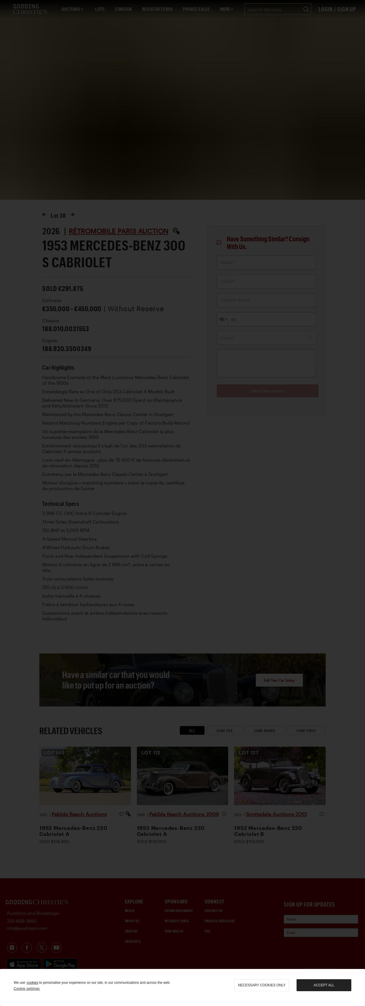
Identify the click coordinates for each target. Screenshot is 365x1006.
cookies (32, 983)
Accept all (324, 985)
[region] (182, 987)
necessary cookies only (262, 985)
